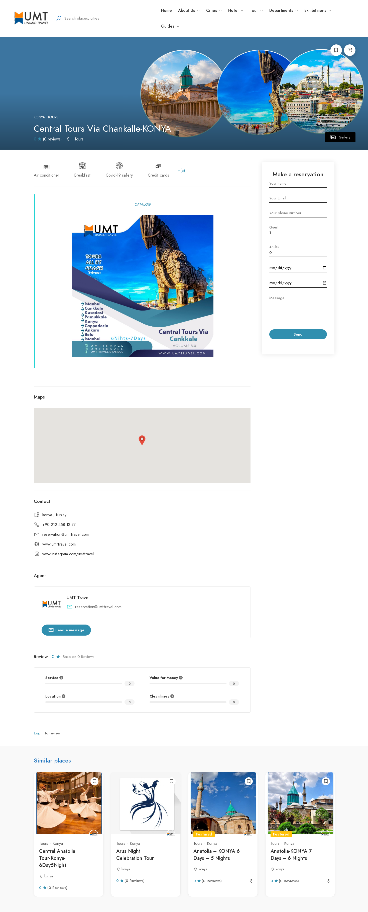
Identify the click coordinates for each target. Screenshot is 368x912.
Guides (170, 26)
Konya (39, 117)
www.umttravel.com (59, 544)
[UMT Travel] (93, 834)
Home (166, 10)
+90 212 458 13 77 (59, 524)
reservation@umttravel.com (65, 534)
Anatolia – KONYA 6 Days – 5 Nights (216, 855)
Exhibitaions (317, 10)
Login (39, 733)
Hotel (235, 10)
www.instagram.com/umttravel (68, 554)
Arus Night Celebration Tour (135, 855)
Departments (283, 10)
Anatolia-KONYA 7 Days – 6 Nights (291, 855)
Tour (256, 10)
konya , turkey (54, 515)
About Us (189, 10)
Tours (52, 117)
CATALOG (143, 204)
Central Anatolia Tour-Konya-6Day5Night (57, 858)
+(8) (181, 170)
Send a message (66, 630)
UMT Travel (78, 597)
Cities (214, 10)
